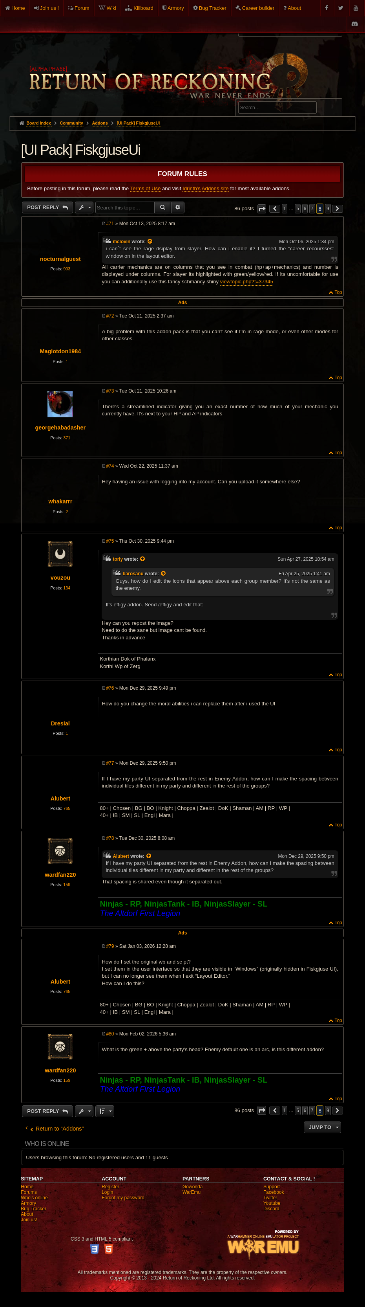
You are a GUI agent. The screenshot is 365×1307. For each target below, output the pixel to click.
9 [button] (328, 208)
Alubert (60, 798)
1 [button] (284, 208)
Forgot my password (123, 1198)
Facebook (273, 1192)
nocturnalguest (60, 259)
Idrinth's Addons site (205, 188)
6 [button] (305, 208)
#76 (110, 688)
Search (331, 109)
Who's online (34, 1198)
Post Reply (43, 207)
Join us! (29, 1220)
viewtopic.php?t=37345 (246, 282)
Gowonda (192, 1187)
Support (271, 1187)
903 (66, 268)
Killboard (143, 8)
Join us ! (49, 8)
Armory (176, 8)
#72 (110, 316)
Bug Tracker (212, 8)
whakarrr (60, 501)
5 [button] (297, 208)
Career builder (258, 8)
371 (66, 437)
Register (110, 1187)
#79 (110, 946)
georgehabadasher (60, 427)
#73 (110, 391)
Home (18, 8)
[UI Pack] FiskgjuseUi (138, 123)
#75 (110, 541)
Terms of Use (145, 188)
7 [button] (312, 208)
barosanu (132, 573)
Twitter (270, 1198)
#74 (110, 466)
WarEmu (191, 1192)
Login (107, 1192)
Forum (82, 8)
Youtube (272, 1203)
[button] (261, 208)
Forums (29, 1192)
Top (338, 292)
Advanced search (263, 95)
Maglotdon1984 (60, 351)
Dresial (60, 723)
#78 (110, 838)
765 (66, 808)
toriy (118, 559)
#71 (110, 223)
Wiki (112, 8)
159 (66, 884)
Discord (271, 1209)
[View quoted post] (150, 241)
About (294, 8)
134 (66, 588)
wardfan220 (60, 875)
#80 (110, 1034)
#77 (110, 763)
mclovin (121, 241)
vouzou (60, 578)
